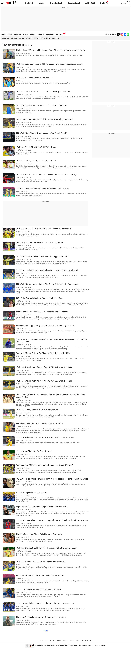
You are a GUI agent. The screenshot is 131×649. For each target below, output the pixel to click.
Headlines (5, 38)
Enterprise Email (56, 3)
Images (21, 38)
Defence (14, 38)
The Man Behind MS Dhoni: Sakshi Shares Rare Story (39, 534)
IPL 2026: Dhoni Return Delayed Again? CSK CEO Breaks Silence (44, 367)
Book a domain (57, 640)
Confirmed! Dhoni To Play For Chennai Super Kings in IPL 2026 (43, 353)
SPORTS (41, 34)
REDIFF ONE (60, 34)
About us (87, 645)
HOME (3, 34)
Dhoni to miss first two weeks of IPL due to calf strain (39, 243)
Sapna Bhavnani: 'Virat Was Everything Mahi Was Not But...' (41, 506)
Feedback (81, 645)
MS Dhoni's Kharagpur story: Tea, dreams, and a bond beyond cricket (46, 325)
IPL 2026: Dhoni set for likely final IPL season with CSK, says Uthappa (46, 548)
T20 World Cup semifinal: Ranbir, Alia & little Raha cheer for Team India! (47, 284)
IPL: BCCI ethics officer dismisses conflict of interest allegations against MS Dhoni (52, 479)
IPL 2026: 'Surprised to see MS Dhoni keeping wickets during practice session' (50, 64)
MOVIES (25, 34)
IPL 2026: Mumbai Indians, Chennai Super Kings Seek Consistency (45, 603)
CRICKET (33, 34)
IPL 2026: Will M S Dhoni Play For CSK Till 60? (36, 147)
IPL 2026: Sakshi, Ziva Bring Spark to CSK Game (37, 161)
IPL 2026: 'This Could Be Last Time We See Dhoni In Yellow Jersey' (45, 437)
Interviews (38, 38)
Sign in (128, 1)
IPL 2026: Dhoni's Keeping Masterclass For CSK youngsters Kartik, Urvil (47, 270)
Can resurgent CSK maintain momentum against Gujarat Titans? (44, 465)
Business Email (74, 3)
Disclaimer (60, 645)
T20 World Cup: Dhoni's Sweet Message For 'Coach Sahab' (41, 133)
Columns (29, 38)
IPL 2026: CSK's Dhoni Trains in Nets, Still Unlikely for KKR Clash (44, 92)
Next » (45, 631)
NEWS (9, 34)
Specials (47, 38)
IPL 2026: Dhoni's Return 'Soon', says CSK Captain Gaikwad (41, 105)
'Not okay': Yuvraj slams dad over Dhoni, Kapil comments (41, 617)
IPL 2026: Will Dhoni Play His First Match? (34, 78)
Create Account (125, 4)
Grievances (102, 645)
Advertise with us (51, 645)
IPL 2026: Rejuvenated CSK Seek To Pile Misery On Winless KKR (44, 229)
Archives (55, 38)
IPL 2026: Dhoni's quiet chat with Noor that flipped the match (42, 256)
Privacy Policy (68, 645)
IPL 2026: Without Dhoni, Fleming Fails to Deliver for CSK (41, 562)
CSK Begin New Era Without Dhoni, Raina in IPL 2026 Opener (42, 188)
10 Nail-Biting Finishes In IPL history (31, 493)
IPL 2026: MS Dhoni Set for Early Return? (33, 451)
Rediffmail (29, 3)
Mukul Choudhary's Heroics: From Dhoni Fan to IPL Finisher (42, 312)
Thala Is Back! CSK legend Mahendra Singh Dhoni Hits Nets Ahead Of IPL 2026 (50, 50)
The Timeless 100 (86, 640)
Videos (77, 640)
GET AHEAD (50, 34)
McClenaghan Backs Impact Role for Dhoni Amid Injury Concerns (44, 119)
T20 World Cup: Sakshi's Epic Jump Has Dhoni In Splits (40, 298)
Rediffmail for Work (45, 640)
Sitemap (75, 645)
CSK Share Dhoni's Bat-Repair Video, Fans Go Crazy (38, 589)
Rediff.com (42, 645)
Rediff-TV (104, 3)
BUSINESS (17, 34)
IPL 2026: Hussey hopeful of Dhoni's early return (37, 410)
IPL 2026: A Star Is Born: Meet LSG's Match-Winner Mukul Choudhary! (46, 174)
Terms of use (94, 645)
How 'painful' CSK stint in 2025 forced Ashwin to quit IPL (40, 575)
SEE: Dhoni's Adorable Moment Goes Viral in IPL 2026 (39, 423)
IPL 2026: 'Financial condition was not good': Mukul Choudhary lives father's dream (52, 520)
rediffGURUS (90, 3)
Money (41, 3)
